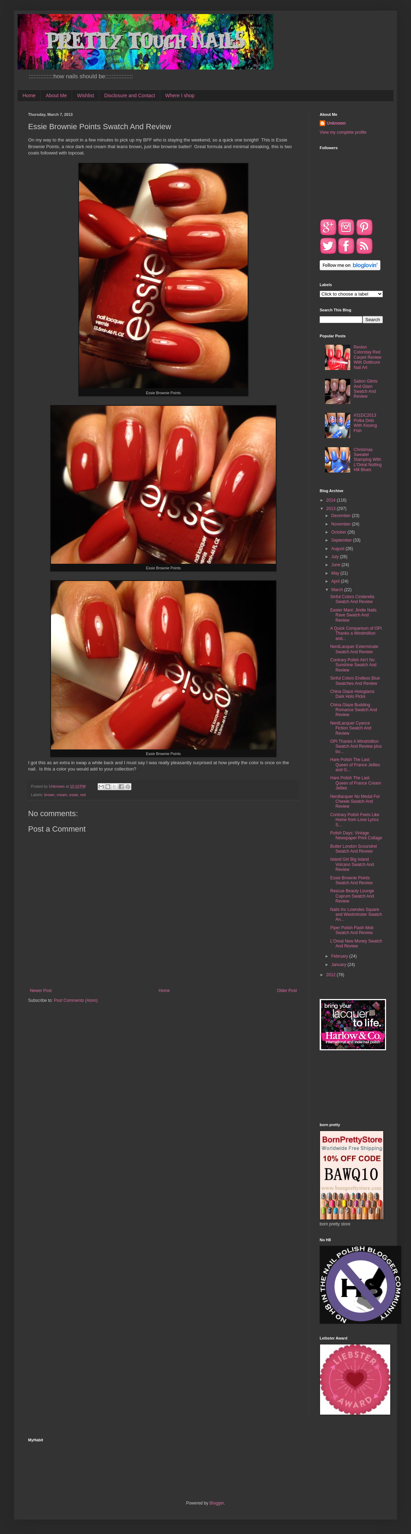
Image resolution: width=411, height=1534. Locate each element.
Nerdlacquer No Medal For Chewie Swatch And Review (355, 801)
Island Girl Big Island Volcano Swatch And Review (352, 864)
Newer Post (41, 990)
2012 (331, 974)
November (341, 524)
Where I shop (179, 95)
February (340, 956)
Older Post (287, 990)
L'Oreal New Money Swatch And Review (356, 943)
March (337, 589)
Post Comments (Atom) (76, 1000)
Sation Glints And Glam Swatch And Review (366, 389)
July (335, 556)
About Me (56, 95)
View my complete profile (343, 132)
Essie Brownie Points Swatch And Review (351, 880)
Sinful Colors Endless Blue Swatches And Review (355, 681)
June (336, 564)
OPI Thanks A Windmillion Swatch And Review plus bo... (355, 746)
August (338, 548)
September (342, 540)
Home (28, 95)
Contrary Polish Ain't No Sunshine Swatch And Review (353, 665)
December (341, 515)
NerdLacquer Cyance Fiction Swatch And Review (350, 728)
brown (49, 795)
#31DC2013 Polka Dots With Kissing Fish (365, 423)
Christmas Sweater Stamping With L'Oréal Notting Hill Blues (368, 459)
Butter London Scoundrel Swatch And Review (353, 849)
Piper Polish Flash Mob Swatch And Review (351, 930)
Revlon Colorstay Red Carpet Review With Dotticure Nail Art (367, 357)
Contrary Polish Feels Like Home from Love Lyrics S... (354, 819)
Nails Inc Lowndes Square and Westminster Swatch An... (356, 914)
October (339, 532)
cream (62, 795)
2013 (331, 508)
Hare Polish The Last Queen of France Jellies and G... (355, 764)
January (339, 964)
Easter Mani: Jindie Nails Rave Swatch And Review (353, 615)
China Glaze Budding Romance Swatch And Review (353, 710)
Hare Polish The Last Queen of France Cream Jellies (355, 783)
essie (73, 795)
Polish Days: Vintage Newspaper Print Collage (356, 835)
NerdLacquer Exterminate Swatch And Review (354, 649)
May (335, 573)
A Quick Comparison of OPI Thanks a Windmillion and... (356, 633)
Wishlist (85, 95)
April (336, 581)
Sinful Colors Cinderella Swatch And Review (352, 599)
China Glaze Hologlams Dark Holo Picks (352, 694)
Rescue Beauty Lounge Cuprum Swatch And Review (352, 896)
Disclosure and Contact (129, 95)
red (83, 795)
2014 (331, 500)
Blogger (216, 1503)
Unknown (336, 123)
